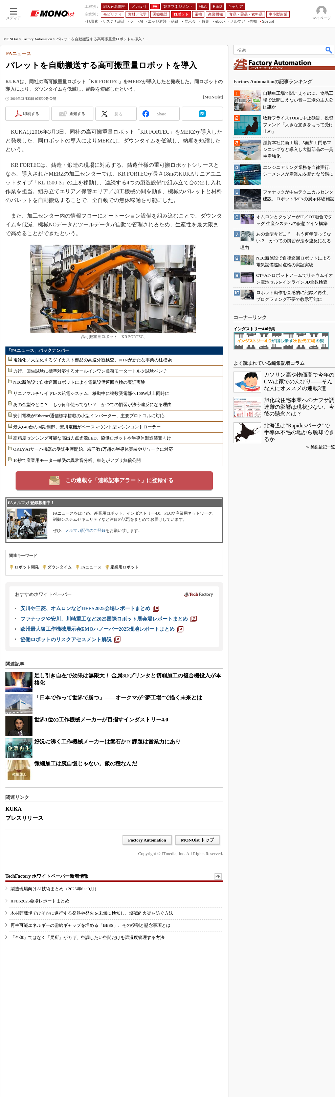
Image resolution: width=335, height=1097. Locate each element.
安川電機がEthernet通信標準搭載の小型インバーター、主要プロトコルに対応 (88, 415)
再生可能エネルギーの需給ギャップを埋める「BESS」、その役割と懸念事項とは (90, 925)
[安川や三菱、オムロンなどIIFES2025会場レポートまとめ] (89, 608)
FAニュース (91, 567)
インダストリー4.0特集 (254, 329)
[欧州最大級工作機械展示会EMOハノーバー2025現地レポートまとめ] (101, 629)
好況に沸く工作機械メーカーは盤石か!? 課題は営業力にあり (107, 741)
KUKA (13, 809)
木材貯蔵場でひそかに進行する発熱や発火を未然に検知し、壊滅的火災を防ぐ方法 (91, 913)
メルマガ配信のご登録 (85, 530)
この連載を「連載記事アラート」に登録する (119, 480)
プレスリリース (24, 818)
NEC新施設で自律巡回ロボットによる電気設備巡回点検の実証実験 (79, 382)
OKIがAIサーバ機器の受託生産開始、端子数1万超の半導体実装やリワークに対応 (93, 449)
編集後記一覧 (323, 447)
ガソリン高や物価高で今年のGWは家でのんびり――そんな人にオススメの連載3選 (299, 381)
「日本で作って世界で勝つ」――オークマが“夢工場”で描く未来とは (118, 697)
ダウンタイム (59, 567)
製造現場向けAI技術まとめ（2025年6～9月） (54, 888)
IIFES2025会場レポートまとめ (39, 900)
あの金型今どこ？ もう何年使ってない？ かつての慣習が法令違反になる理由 (92, 404)
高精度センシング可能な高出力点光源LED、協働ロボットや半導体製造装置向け (92, 438)
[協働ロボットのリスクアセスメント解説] (70, 639)
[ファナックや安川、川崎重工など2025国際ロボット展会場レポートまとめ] (108, 619)
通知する (77, 113)
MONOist (10, 39)
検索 (329, 49)
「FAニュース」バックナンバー (38, 350)
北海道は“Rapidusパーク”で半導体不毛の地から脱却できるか (299, 432)
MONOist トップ (197, 840)
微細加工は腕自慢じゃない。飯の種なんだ (85, 763)
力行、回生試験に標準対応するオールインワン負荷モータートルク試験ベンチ (90, 371)
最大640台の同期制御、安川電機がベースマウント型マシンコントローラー (87, 426)
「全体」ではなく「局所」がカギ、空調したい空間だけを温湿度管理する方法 (87, 937)
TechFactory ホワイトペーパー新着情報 (47, 876)
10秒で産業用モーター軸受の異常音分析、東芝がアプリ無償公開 (77, 460)
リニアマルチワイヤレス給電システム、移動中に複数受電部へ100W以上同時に (91, 393)
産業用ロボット (124, 567)
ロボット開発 (27, 567)
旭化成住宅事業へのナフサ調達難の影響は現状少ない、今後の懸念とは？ (299, 407)
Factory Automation (37, 39)
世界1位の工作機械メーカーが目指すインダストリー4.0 (101, 719)
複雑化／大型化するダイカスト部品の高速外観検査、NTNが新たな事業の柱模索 (92, 359)
